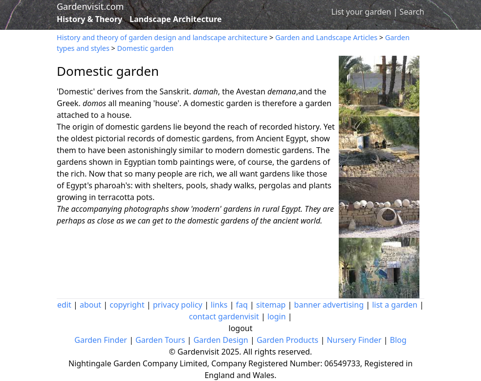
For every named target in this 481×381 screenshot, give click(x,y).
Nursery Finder (354, 340)
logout (241, 328)
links (219, 304)
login (276, 316)
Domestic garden (145, 48)
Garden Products (287, 340)
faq (242, 304)
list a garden (394, 304)
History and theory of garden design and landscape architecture (162, 37)
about (90, 304)
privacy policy (177, 304)
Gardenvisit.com (90, 6)
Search (411, 11)
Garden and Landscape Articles (326, 37)
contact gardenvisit (224, 316)
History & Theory (89, 19)
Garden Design (221, 340)
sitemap (270, 304)
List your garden (361, 11)
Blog (398, 340)
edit (64, 304)
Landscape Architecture (176, 19)
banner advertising (329, 304)
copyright (126, 304)
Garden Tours (160, 340)
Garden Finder (100, 340)
